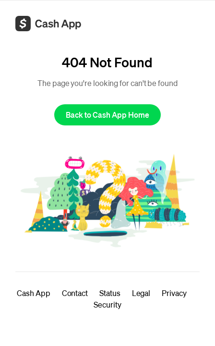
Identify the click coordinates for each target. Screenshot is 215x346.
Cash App (33, 293)
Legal (141, 293)
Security (107, 304)
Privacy (174, 293)
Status (109, 293)
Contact (75, 293)
